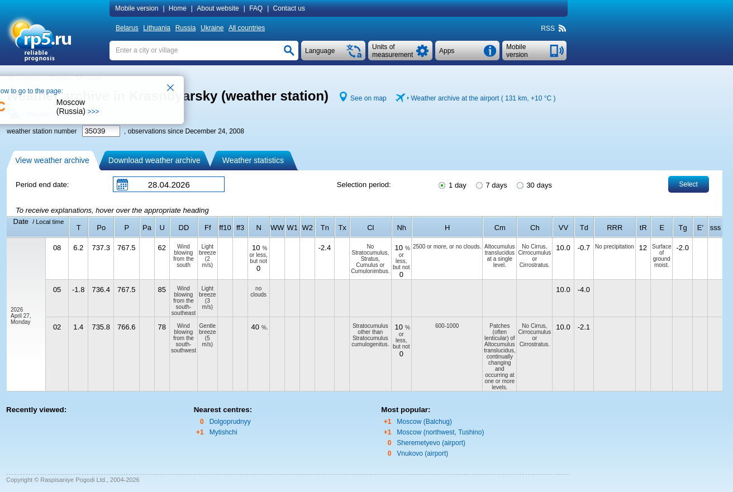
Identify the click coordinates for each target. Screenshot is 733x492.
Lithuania (156, 28)
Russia (185, 28)
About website (218, 8)
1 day (451, 184)
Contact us (289, 8)
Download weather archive (154, 160)
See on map (368, 98)
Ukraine (212, 28)
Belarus (127, 28)
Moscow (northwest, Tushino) (440, 432)
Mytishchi (223, 432)
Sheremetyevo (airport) (431, 443)
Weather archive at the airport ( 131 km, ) (483, 98)
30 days (533, 184)
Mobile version (136, 8)
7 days (490, 184)
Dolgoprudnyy (230, 422)
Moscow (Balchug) (424, 422)
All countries (247, 28)
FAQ (256, 8)
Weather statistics (253, 160)
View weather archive (52, 160)
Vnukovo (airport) (422, 453)
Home (178, 8)
